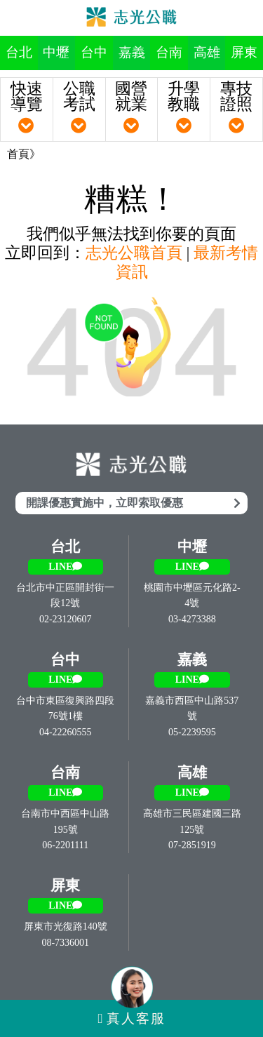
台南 (169, 52)
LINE (65, 566)
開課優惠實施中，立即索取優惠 (133, 503)
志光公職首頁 (134, 253)
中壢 (56, 52)
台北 (19, 52)
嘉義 (132, 52)
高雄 (207, 52)
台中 (94, 52)
